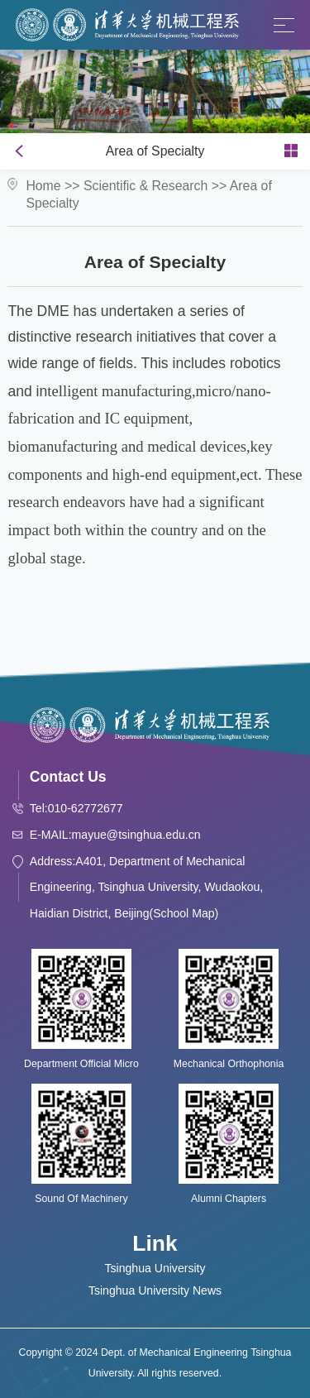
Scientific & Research (145, 186)
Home (43, 186)
